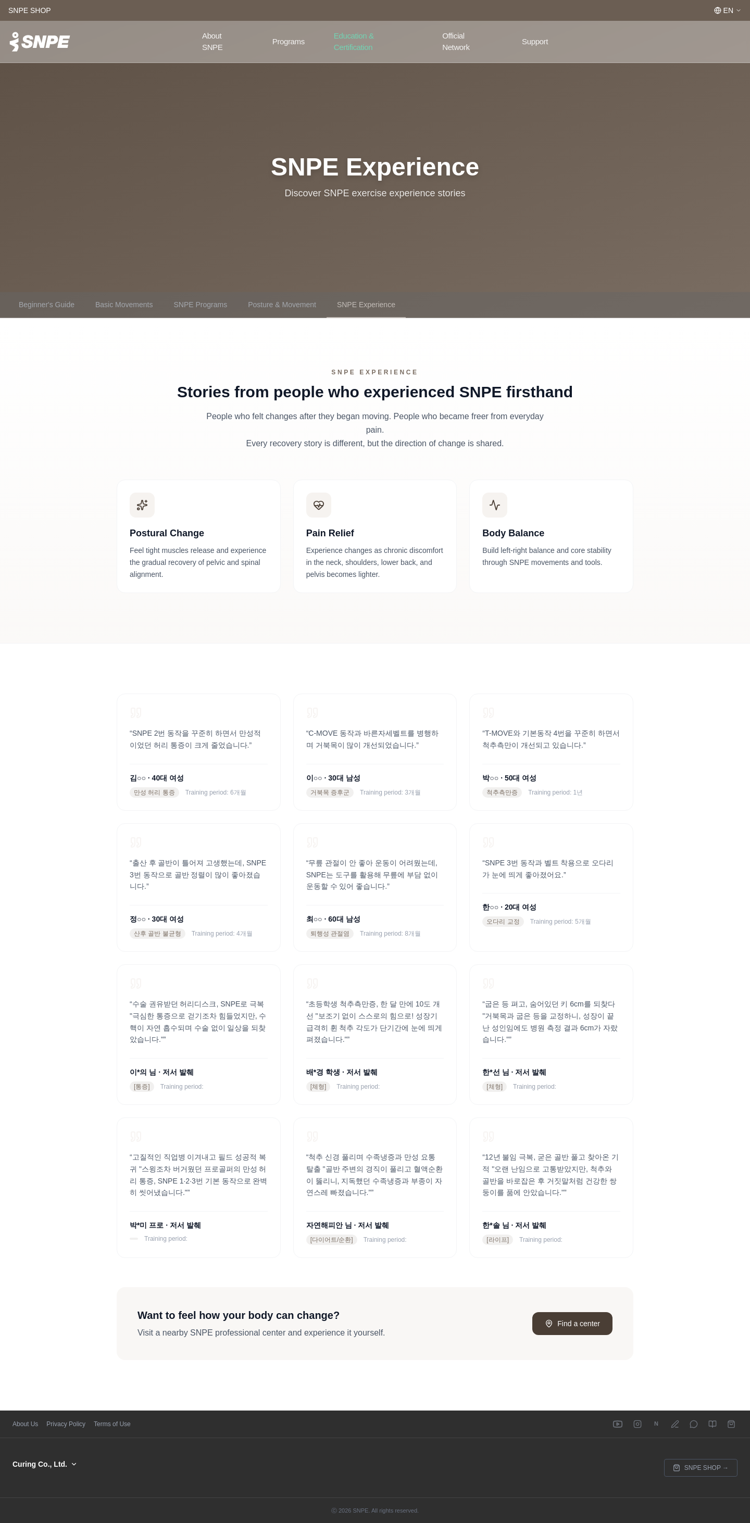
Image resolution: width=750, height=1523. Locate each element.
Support (535, 41)
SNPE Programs (200, 304)
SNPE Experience (366, 304)
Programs (288, 41)
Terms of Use (112, 1424)
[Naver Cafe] (656, 1424)
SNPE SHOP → (701, 1467)
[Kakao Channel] (694, 1424)
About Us (25, 1424)
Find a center (572, 1323)
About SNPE (212, 41)
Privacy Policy (65, 1424)
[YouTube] (617, 1424)
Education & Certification (354, 41)
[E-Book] (712, 1424)
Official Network (455, 41)
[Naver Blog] (675, 1424)
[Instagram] (637, 1424)
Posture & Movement (282, 304)
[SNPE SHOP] (731, 1424)
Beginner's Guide (46, 304)
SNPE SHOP (29, 10)
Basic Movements (124, 304)
